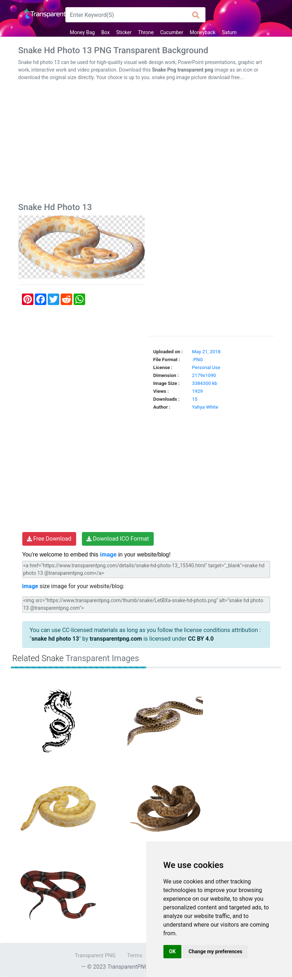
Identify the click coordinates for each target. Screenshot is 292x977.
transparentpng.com (115, 638)
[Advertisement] (146, 143)
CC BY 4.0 (201, 638)
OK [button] (172, 951)
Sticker (123, 32)
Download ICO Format (118, 538)
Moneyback (202, 32)
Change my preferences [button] (215, 951)
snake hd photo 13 (55, 638)
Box (105, 32)
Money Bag (82, 32)
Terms (134, 955)
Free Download (49, 538)
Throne (146, 32)
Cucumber (171, 32)
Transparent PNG (95, 955)
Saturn (229, 32)
